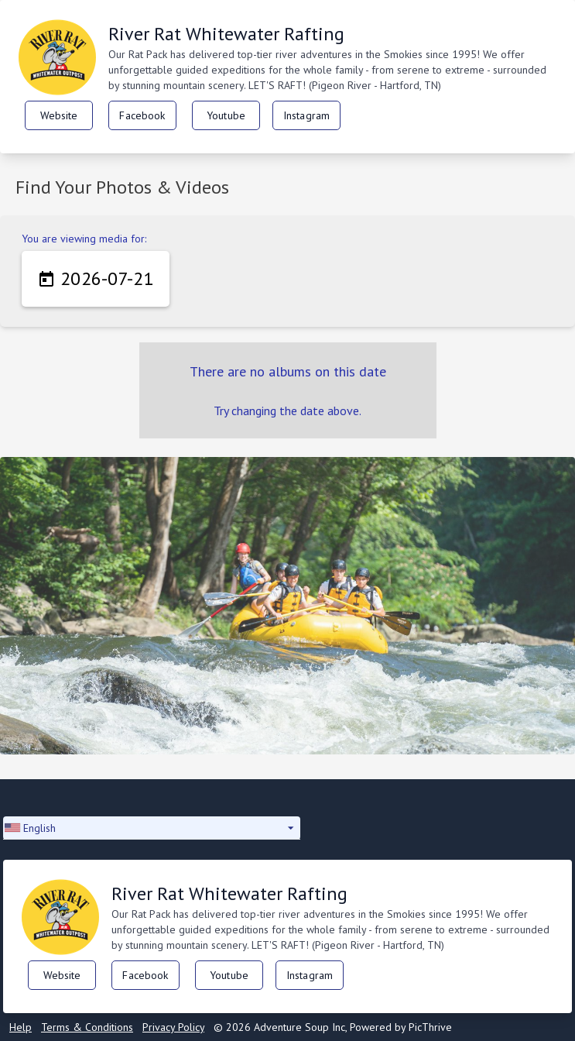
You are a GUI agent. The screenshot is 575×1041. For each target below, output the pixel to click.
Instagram (306, 115)
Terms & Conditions (87, 1027)
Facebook (142, 115)
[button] (151, 828)
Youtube (226, 115)
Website (59, 115)
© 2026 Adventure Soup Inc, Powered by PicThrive (333, 1027)
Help (20, 1027)
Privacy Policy (173, 1027)
